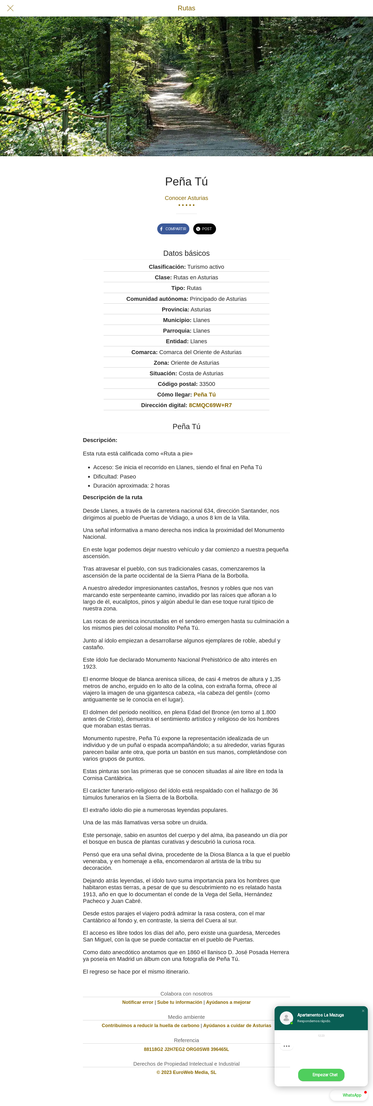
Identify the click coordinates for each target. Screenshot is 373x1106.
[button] (363, 1010)
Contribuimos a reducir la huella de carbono (150, 1025)
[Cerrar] (10, 8)
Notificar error (137, 1002)
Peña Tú (205, 394)
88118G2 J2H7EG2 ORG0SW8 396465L (186, 1049)
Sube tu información (179, 1002)
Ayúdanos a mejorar (228, 1002)
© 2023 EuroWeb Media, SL (187, 1072)
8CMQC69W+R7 (210, 405)
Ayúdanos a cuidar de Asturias (237, 1025)
